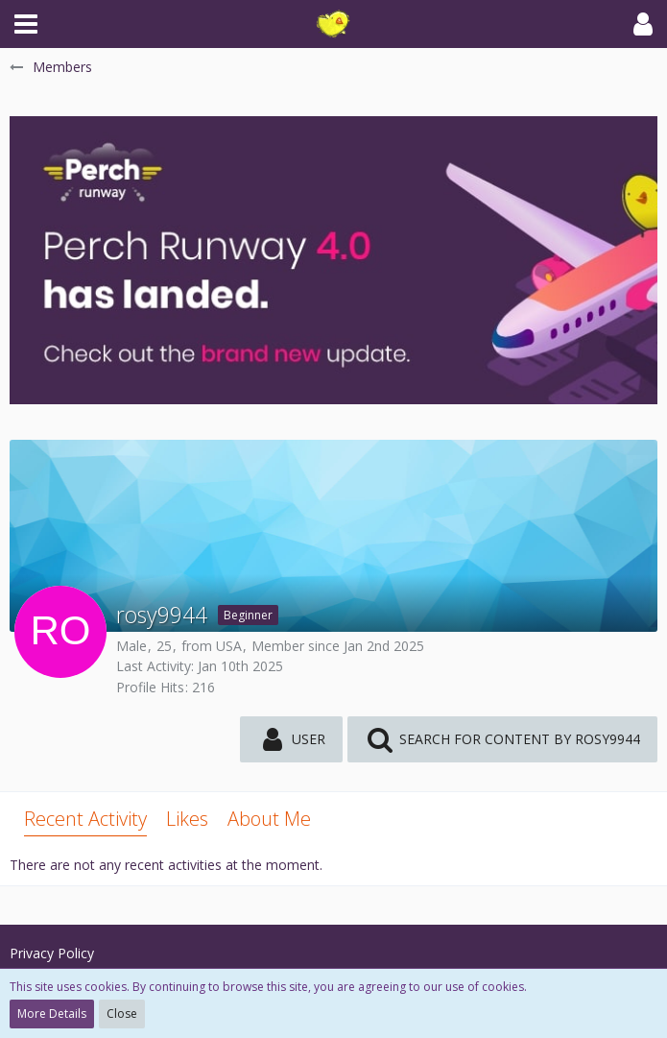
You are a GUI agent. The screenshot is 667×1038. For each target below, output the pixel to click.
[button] (26, 24)
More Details (51, 1013)
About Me (269, 819)
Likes (187, 819)
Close (122, 1013)
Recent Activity (85, 819)
